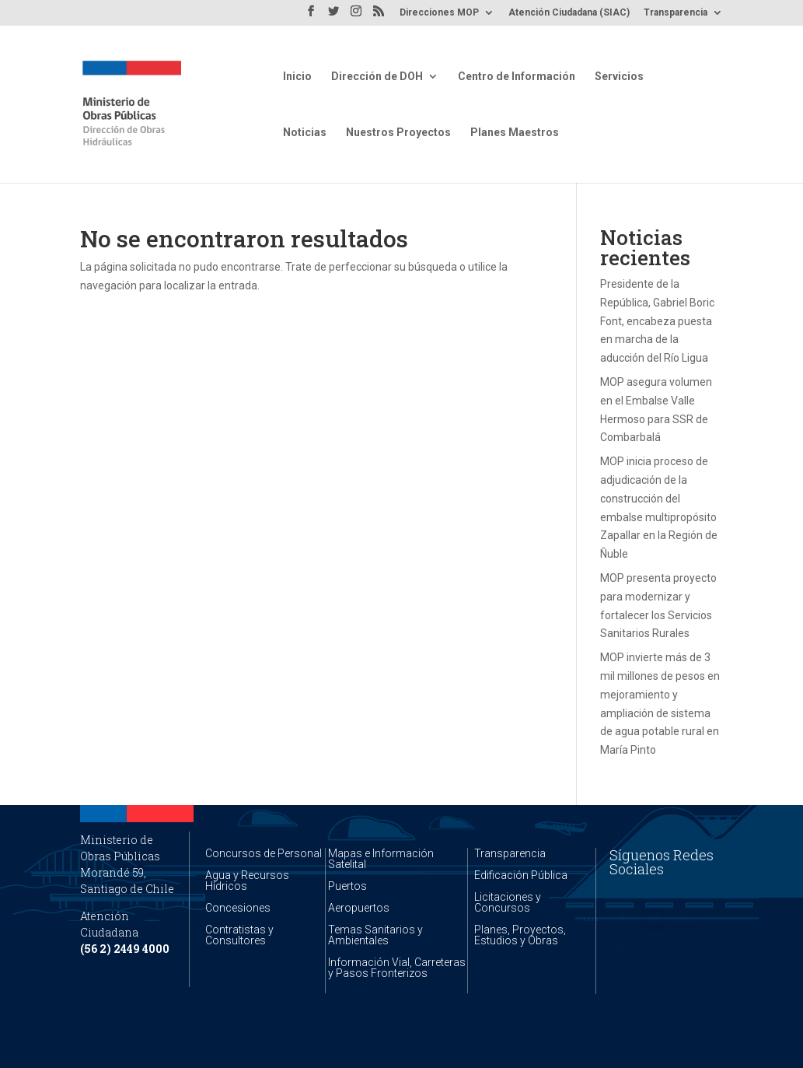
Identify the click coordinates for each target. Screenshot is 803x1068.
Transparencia (675, 13)
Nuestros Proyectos (398, 132)
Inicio (297, 76)
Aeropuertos (358, 908)
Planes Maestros (514, 132)
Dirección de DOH (377, 76)
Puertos (347, 886)
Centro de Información (516, 76)
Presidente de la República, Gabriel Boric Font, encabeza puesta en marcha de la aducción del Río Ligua (657, 321)
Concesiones (238, 908)
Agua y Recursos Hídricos (247, 880)
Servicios (619, 76)
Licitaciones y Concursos (507, 902)
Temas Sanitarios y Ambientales (375, 935)
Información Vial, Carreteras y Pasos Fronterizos (397, 967)
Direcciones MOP (439, 13)
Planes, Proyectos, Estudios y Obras (520, 935)
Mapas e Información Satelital (381, 858)
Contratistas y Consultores (239, 935)
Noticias (304, 132)
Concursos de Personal (263, 853)
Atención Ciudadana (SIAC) (569, 13)
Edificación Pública (520, 875)
